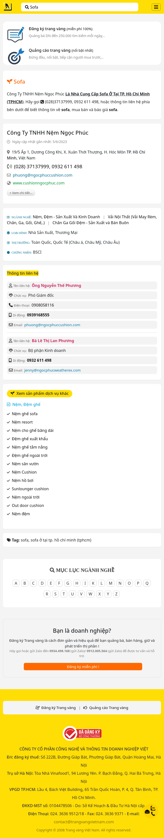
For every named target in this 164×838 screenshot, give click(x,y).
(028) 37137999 (31, 166)
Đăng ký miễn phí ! (83, 666)
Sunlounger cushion (30, 488)
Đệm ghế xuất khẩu (30, 438)
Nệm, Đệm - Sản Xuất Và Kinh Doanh (66, 216)
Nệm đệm (21, 513)
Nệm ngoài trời (25, 497)
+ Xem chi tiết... (21, 193)
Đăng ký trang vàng (61, 28)
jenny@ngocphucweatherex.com (52, 370)
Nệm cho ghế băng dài (32, 430)
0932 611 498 (67, 166)
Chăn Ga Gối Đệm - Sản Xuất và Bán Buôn (90, 222)
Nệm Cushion (24, 472)
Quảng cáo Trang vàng (108, 707)
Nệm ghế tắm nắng (30, 447)
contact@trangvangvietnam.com (84, 822)
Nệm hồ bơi (22, 480)
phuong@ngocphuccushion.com (42, 175)
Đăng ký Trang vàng (58, 707)
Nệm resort (22, 422)
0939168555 (38, 315)
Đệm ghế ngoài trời (29, 455)
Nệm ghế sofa (25, 413)
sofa (31, 7)
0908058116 (43, 305)
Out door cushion (28, 505)
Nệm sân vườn (25, 463)
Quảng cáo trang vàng (61, 50)
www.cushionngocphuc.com (38, 183)
